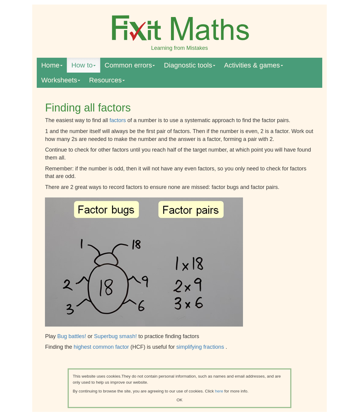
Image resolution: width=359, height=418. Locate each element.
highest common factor (102, 347)
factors (118, 120)
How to (83, 65)
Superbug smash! (116, 336)
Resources (107, 80)
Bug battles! (72, 336)
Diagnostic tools (189, 65)
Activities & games (253, 65)
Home (52, 65)
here (219, 391)
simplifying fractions (201, 347)
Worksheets (60, 80)
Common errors (129, 65)
